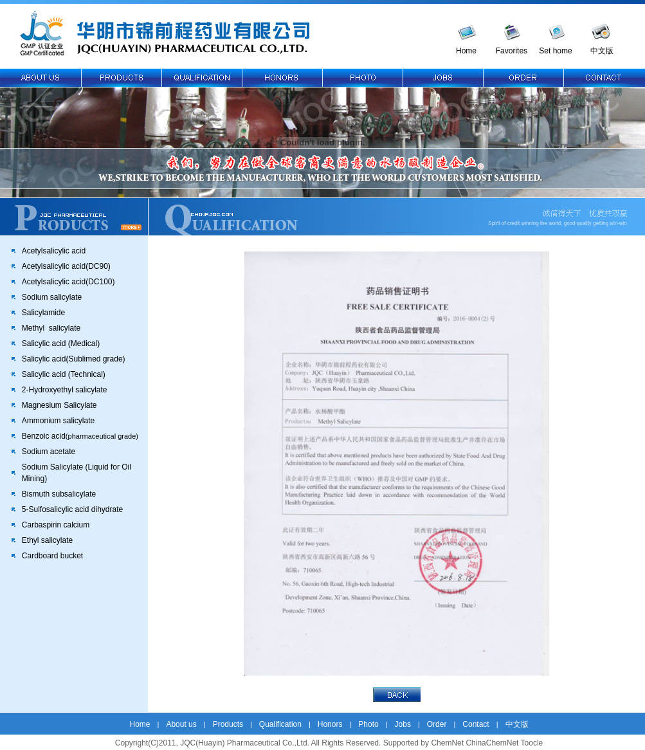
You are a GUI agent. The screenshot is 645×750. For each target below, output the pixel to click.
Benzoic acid (80, 436)
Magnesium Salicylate (59, 405)
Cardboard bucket (52, 555)
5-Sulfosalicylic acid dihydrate (72, 509)
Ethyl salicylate (47, 540)
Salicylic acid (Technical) (63, 374)
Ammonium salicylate (58, 420)
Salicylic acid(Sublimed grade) (73, 358)
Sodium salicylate (52, 297)
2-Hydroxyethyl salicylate (64, 389)
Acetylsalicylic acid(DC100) (68, 281)
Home (466, 50)
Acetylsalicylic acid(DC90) (66, 266)
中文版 (601, 50)
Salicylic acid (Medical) (61, 343)
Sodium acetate (48, 451)
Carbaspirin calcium (55, 524)
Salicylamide (43, 312)
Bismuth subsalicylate (59, 493)
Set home (555, 50)
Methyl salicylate (51, 328)
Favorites (511, 50)
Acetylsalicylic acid (54, 250)
